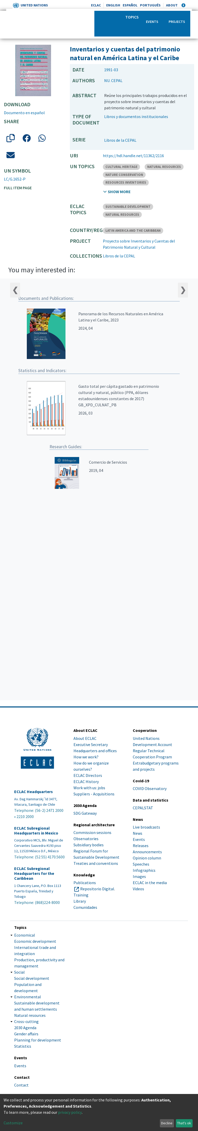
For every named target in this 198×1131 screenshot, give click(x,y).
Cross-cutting (26, 1021)
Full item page (18, 187)
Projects (177, 21)
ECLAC (96, 5)
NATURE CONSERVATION (124, 175)
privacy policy (70, 1112)
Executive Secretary (90, 744)
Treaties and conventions (95, 863)
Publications (84, 882)
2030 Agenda (25, 1027)
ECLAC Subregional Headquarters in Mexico (36, 831)
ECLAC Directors (87, 775)
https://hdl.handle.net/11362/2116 (133, 155)
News (137, 833)
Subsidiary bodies (88, 844)
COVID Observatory (150, 788)
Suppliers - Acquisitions (93, 793)
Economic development (35, 941)
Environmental (27, 996)
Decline (166, 1123)
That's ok (184, 1123)
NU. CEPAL (113, 80)
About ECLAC (84, 738)
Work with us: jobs (89, 787)
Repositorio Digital (97, 888)
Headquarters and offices (95, 750)
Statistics (22, 1046)
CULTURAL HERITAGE (121, 167)
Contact (21, 1085)
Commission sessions (92, 832)
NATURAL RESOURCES (164, 167)
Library (79, 901)
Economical (24, 935)
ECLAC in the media (150, 882)
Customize (13, 1122)
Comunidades (85, 907)
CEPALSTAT (143, 807)
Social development (31, 978)
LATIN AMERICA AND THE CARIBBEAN (133, 230)
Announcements (147, 851)
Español (130, 5)
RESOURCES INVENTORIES (125, 182)
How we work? (85, 756)
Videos (138, 888)
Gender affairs (26, 1033)
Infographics (144, 870)
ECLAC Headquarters (33, 791)
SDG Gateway (85, 813)
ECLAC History (86, 781)
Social (19, 972)
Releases (140, 845)
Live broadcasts (146, 827)
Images (139, 876)
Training (80, 894)
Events (152, 21)
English (113, 5)
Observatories (85, 838)
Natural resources (30, 1015)
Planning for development (37, 1040)
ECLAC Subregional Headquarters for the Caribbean (34, 873)
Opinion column (147, 857)
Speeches (141, 864)
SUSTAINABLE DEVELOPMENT (128, 206)
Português (150, 5)
